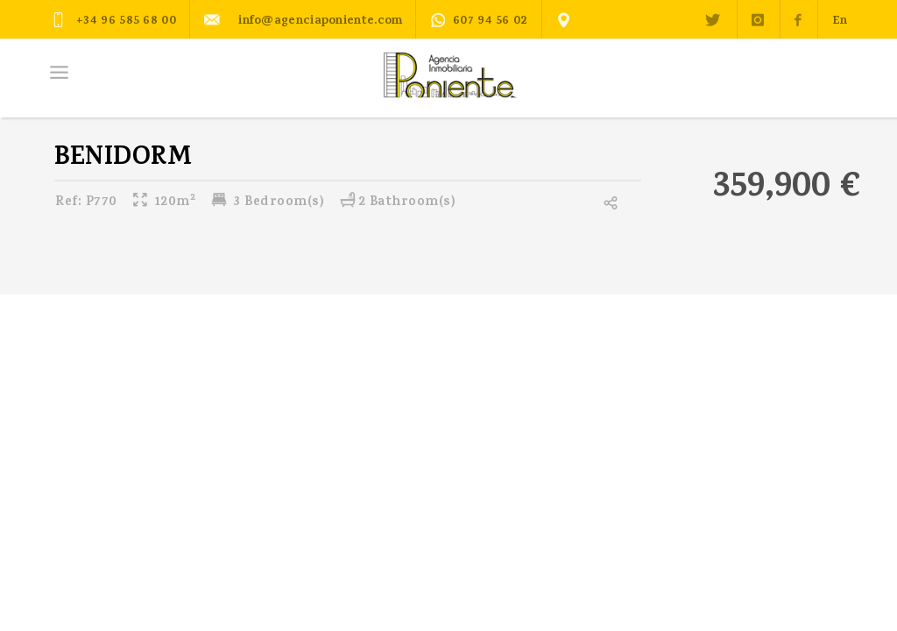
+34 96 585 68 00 (113, 20)
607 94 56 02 (478, 21)
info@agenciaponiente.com (303, 20)
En (839, 21)
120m (163, 203)
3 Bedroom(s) (267, 203)
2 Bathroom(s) (397, 203)
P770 (86, 203)
